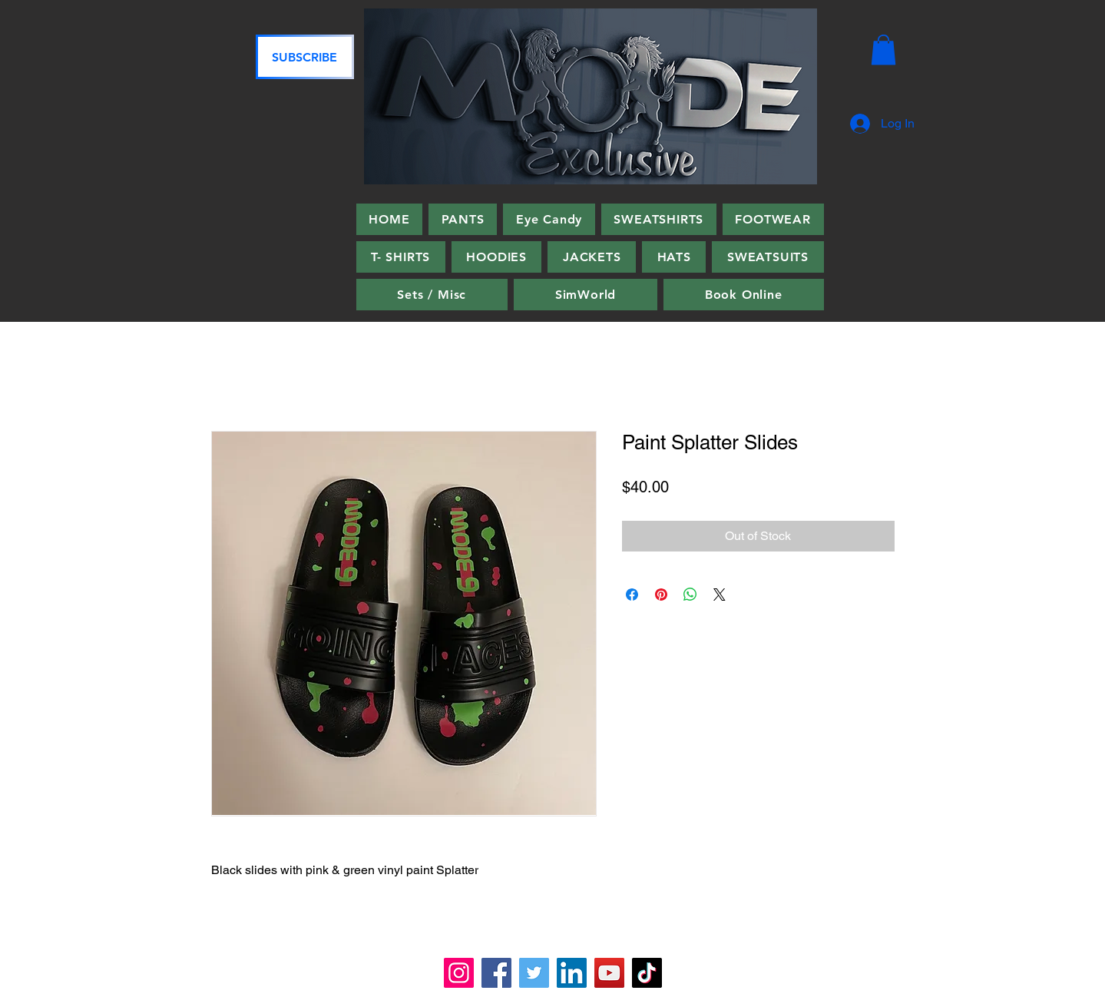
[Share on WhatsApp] (690, 594)
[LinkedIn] (572, 973)
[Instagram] (459, 973)
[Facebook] (496, 973)
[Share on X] (719, 594)
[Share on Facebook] (632, 594)
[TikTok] (647, 973)
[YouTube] (609, 973)
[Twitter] (534, 973)
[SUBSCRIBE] (305, 57)
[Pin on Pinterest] (661, 594)
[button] (883, 50)
